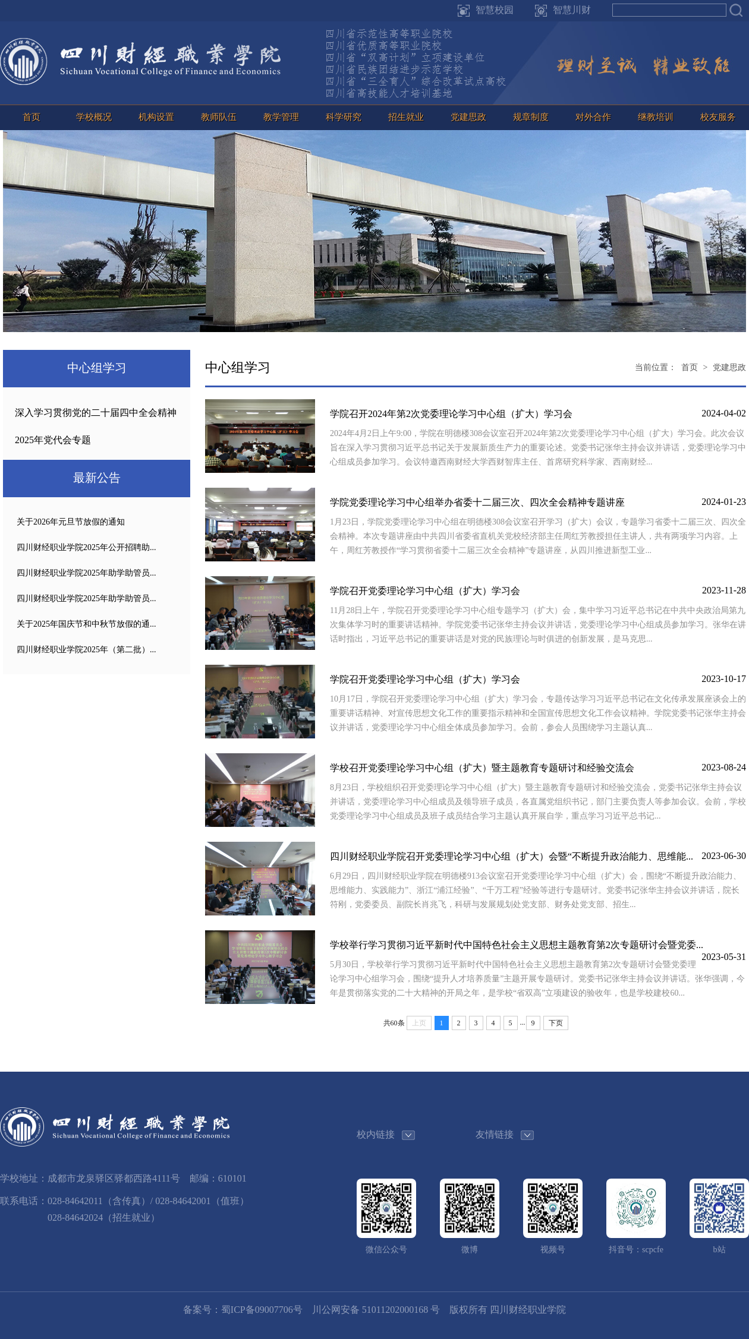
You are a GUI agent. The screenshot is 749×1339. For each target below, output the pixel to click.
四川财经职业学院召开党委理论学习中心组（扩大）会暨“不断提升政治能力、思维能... (511, 856)
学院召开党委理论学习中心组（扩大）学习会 (425, 591)
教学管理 (281, 117)
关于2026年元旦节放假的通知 (71, 521)
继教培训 (656, 117)
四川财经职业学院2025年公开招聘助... (86, 547)
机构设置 (156, 117)
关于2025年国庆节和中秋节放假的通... (86, 624)
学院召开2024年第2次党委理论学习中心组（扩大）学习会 (451, 414)
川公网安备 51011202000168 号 (376, 1310)
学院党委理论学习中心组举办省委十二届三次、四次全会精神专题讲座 (477, 502)
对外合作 (593, 117)
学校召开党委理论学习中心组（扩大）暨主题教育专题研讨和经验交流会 (482, 768)
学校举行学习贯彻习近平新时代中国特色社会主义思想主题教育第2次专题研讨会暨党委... (516, 945)
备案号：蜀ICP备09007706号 (243, 1310)
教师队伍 (219, 117)
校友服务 (718, 117)
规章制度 (531, 117)
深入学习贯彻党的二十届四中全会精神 (96, 413)
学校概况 (94, 117)
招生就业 (406, 117)
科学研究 (343, 117)
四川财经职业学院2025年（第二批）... (86, 649)
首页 (31, 117)
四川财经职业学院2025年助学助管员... (86, 573)
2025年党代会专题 (53, 440)
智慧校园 (495, 10)
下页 (556, 1023)
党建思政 (468, 117)
